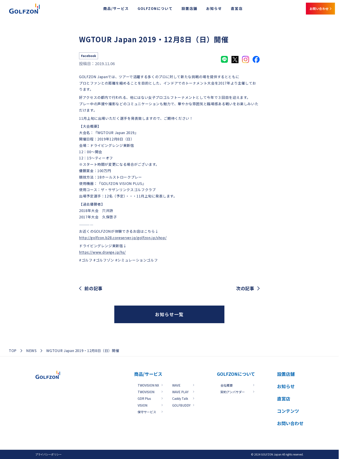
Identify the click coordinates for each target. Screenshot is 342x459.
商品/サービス (105, 9)
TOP (13, 350)
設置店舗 (179, 9)
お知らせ (204, 9)
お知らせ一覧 (169, 314)
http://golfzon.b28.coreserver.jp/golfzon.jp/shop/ (122, 237)
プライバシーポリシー (48, 454)
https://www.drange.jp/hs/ (102, 252)
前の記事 (93, 288)
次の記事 (245, 288)
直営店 (226, 9)
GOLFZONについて (144, 9)
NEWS (31, 350)
